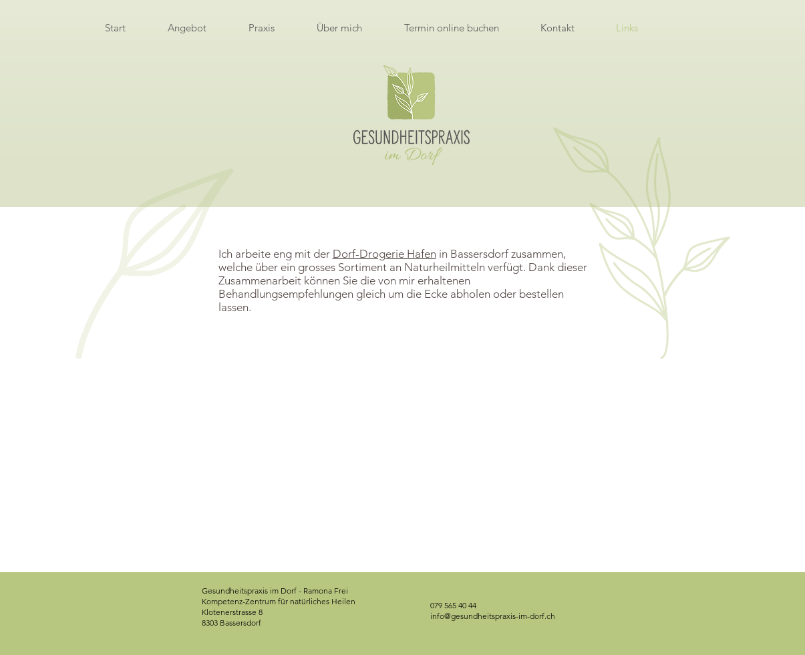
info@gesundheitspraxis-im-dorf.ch (492, 616)
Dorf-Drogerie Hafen (384, 253)
